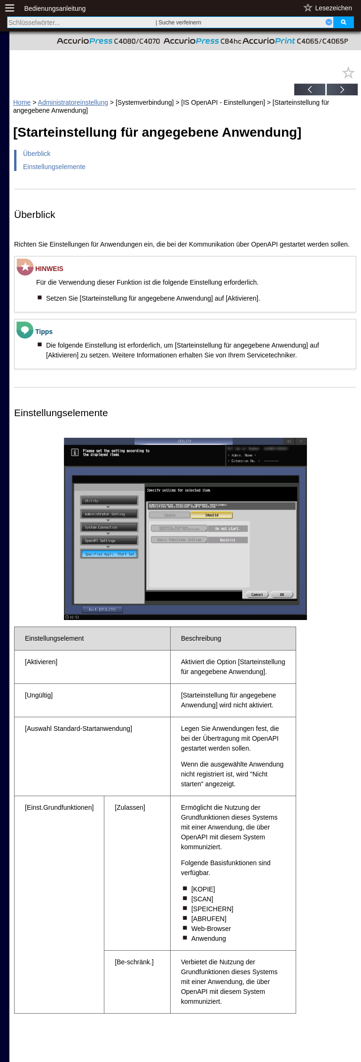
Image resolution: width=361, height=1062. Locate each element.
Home (22, 102)
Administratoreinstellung (73, 102)
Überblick (36, 153)
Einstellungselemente (54, 167)
